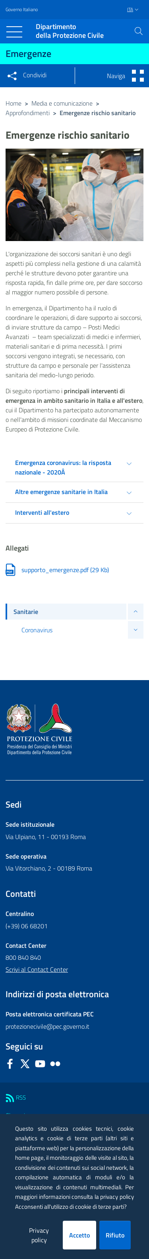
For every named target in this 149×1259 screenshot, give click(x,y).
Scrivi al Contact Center (37, 969)
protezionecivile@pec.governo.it (47, 1026)
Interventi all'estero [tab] (42, 512)
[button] (138, 31)
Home (13, 103)
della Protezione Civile (70, 31)
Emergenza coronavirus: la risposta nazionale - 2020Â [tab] (63, 467)
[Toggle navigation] (14, 31)
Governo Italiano (22, 9)
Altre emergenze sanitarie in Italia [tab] (61, 491)
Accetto (79, 1235)
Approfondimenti (28, 113)
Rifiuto (115, 1235)
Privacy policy (39, 1235)
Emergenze (28, 53)
